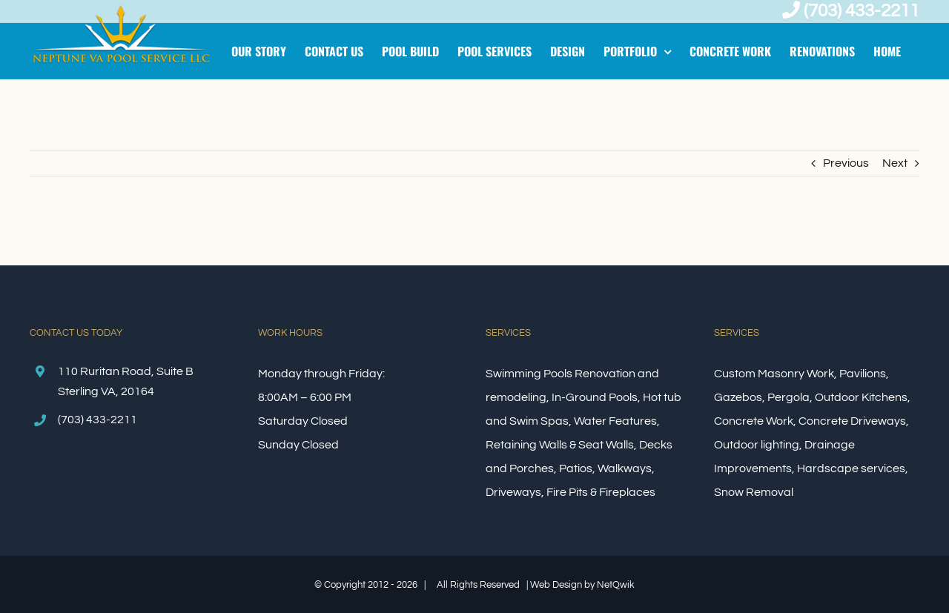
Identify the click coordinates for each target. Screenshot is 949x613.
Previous (846, 163)
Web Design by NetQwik (582, 585)
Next (894, 163)
